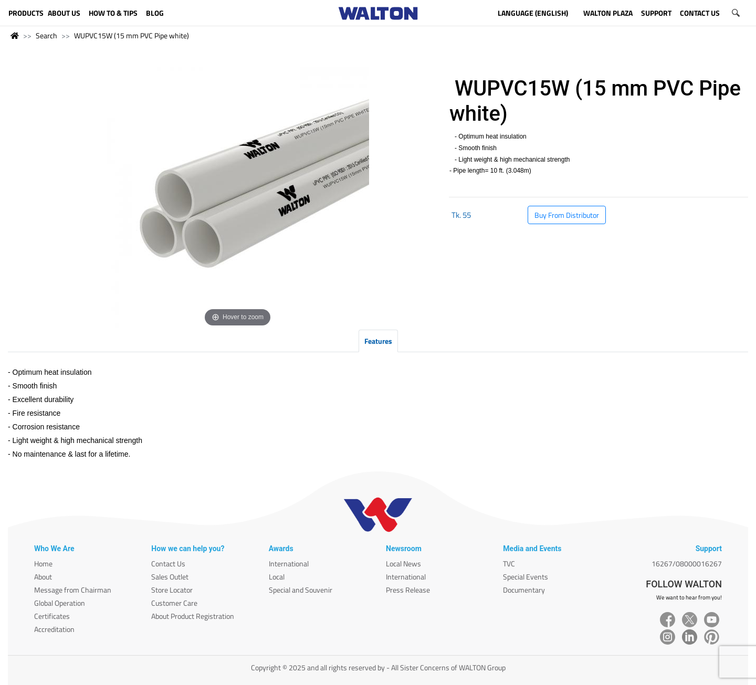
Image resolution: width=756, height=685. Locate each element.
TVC (509, 563)
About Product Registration (192, 615)
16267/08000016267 (687, 563)
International (289, 563)
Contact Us (168, 563)
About (43, 576)
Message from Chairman (72, 589)
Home (43, 563)
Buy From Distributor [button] (566, 214)
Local (277, 576)
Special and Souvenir (300, 589)
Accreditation (54, 629)
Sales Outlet (169, 576)
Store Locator (172, 589)
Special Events (525, 576)
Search (46, 35)
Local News (403, 563)
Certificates (52, 615)
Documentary (524, 589)
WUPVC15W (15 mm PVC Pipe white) (131, 35)
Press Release (408, 589)
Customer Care (174, 602)
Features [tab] (378, 340)
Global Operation (59, 602)
